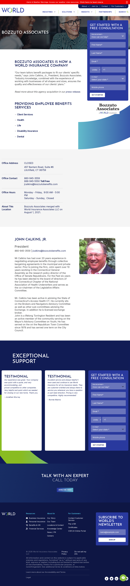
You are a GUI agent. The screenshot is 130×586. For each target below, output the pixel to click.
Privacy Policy (65, 553)
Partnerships (105, 12)
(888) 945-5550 (65, 490)
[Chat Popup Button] (122, 576)
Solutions (67, 12)
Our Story (51, 518)
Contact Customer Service (75, 519)
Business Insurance (37, 518)
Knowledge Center (54, 529)
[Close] (127, 2)
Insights (85, 12)
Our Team (51, 521)
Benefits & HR (34, 525)
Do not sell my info (80, 553)
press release (73, 91)
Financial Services (36, 529)
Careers (50, 536)
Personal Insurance (37, 521)
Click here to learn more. (92, 2)
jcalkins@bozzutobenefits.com (41, 184)
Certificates (72, 527)
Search (123, 12)
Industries (48, 12)
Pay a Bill (72, 524)
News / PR (51, 532)
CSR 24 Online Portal (77, 531)
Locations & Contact (55, 525)
